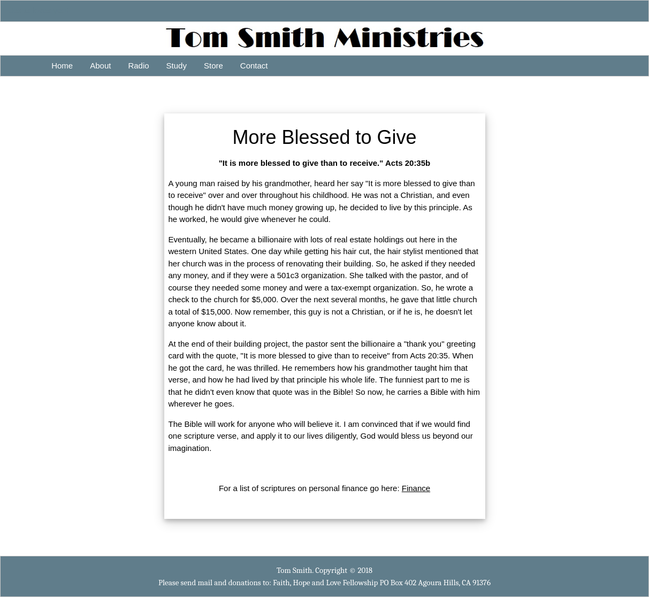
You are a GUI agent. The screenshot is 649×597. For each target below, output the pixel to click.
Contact (254, 65)
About (100, 65)
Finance (416, 488)
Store (213, 65)
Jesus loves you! (38, 10)
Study (176, 65)
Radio (138, 65)
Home (62, 65)
